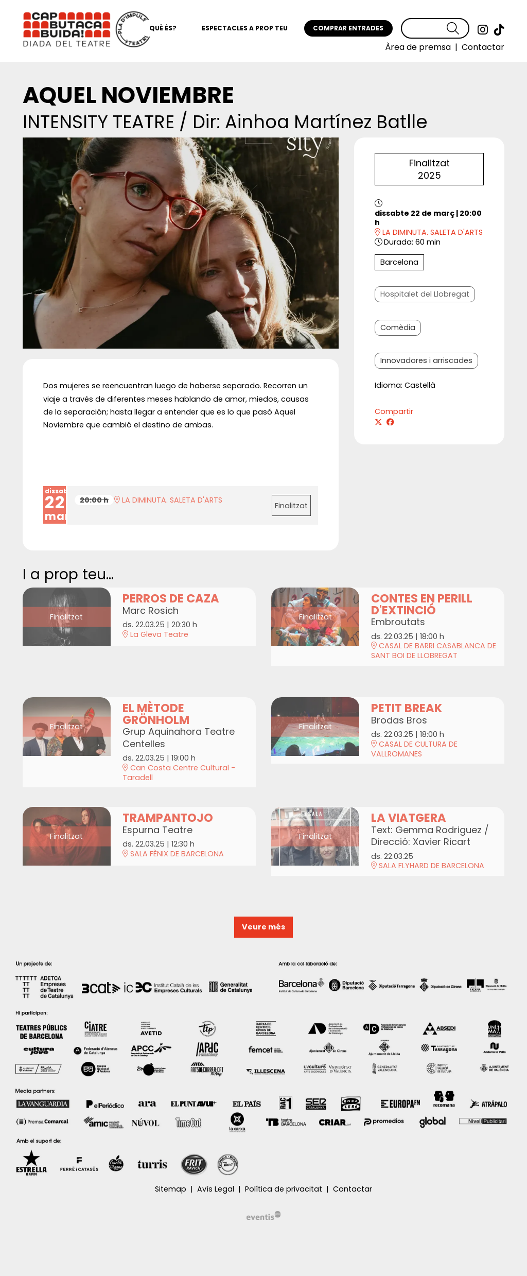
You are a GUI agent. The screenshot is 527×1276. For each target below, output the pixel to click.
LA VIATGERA (408, 818)
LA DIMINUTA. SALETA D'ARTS (429, 232)
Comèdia (397, 327)
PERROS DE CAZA (170, 599)
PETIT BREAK (406, 708)
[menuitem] (483, 30)
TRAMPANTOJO (167, 818)
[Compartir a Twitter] (378, 422)
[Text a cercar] (435, 28)
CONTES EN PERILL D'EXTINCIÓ (421, 604)
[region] (181, 243)
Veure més (263, 927)
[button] (458, 28)
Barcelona (399, 262)
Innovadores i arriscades (426, 360)
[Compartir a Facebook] (390, 422)
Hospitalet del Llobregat (424, 294)
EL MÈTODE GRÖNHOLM (155, 714)
